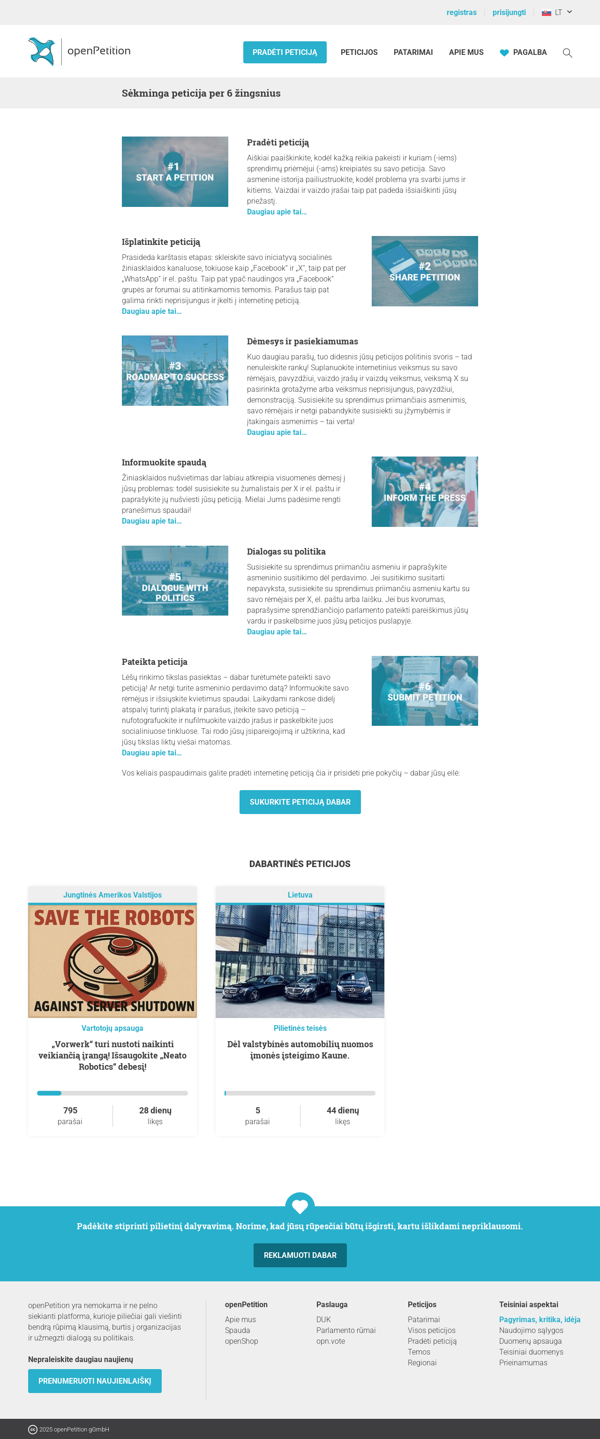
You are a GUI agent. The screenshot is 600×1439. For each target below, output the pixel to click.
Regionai (422, 1362)
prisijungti (509, 12)
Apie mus (466, 52)
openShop (241, 1341)
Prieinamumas (523, 1362)
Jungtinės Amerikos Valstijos (112, 895)
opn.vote (330, 1341)
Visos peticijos (432, 1330)
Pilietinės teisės (300, 1028)
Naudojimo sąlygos (531, 1330)
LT (552, 12)
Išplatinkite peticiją (161, 241)
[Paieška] (567, 52)
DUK (323, 1319)
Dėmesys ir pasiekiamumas (302, 341)
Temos (419, 1352)
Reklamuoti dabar (300, 1255)
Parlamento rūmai (346, 1330)
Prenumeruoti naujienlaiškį (94, 1381)
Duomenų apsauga (530, 1341)
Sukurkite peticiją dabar (300, 802)
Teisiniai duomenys (531, 1352)
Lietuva (300, 895)
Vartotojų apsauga (112, 1028)
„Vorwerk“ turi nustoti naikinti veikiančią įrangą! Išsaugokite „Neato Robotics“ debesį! (112, 1055)
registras (462, 12)
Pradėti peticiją (285, 52)
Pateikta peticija (155, 661)
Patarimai (413, 52)
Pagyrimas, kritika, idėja (540, 1319)
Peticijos (360, 52)
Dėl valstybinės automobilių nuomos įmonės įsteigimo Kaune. (300, 1049)
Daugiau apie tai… (277, 211)
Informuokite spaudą (164, 462)
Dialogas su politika (286, 551)
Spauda (237, 1330)
